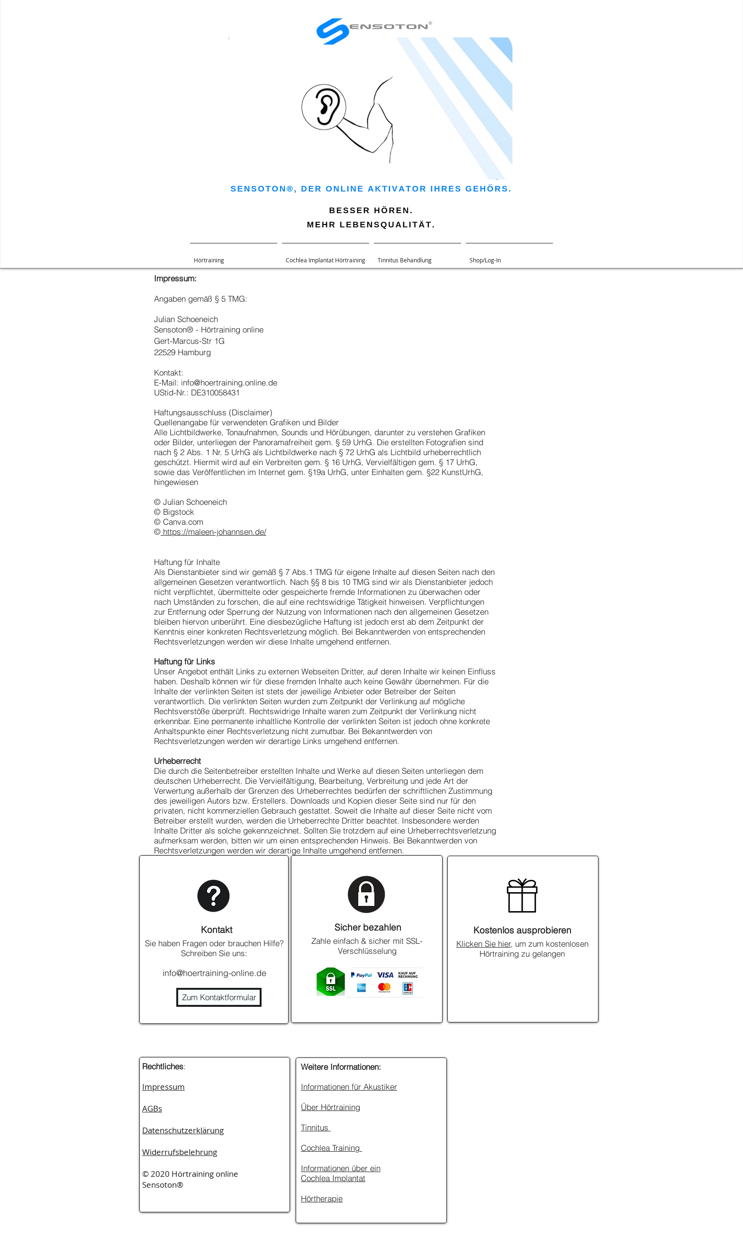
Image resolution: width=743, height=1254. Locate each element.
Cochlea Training (331, 1148)
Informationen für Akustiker (349, 1087)
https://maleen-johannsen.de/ (213, 532)
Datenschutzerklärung (183, 1130)
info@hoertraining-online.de (214, 972)
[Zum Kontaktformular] (219, 997)
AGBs (152, 1108)
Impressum (163, 1086)
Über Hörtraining (330, 1107)
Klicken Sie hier (483, 944)
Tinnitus (316, 1127)
